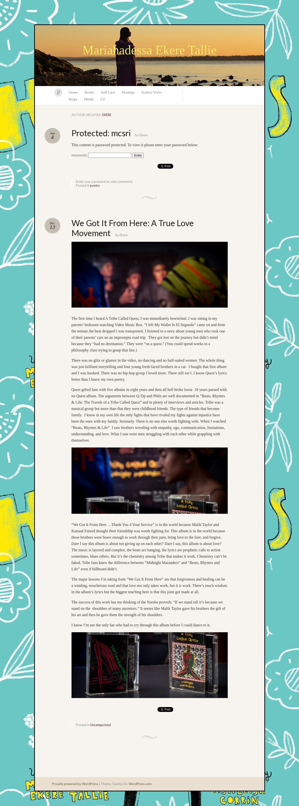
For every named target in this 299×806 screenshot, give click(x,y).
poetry (95, 185)
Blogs (73, 99)
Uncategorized (100, 725)
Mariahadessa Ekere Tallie (149, 50)
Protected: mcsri (101, 133)
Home (73, 92)
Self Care (108, 92)
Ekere (106, 115)
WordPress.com (140, 784)
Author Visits (152, 92)
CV (102, 99)
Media (88, 99)
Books (89, 92)
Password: (101, 155)
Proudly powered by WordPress (75, 784)
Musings (128, 92)
